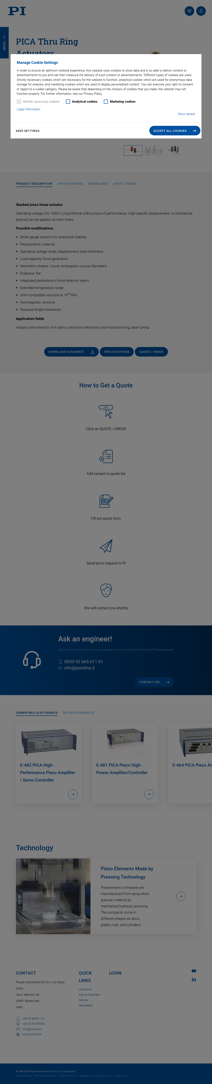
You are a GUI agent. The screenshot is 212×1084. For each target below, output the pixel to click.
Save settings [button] (28, 130)
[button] (174, 130)
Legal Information (28, 109)
